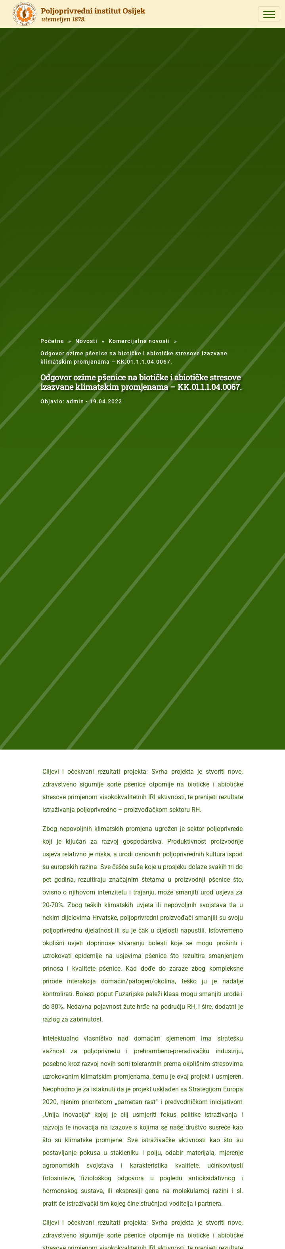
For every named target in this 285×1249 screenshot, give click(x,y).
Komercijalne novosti (139, 341)
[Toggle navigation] (269, 13)
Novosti (86, 341)
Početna (52, 341)
